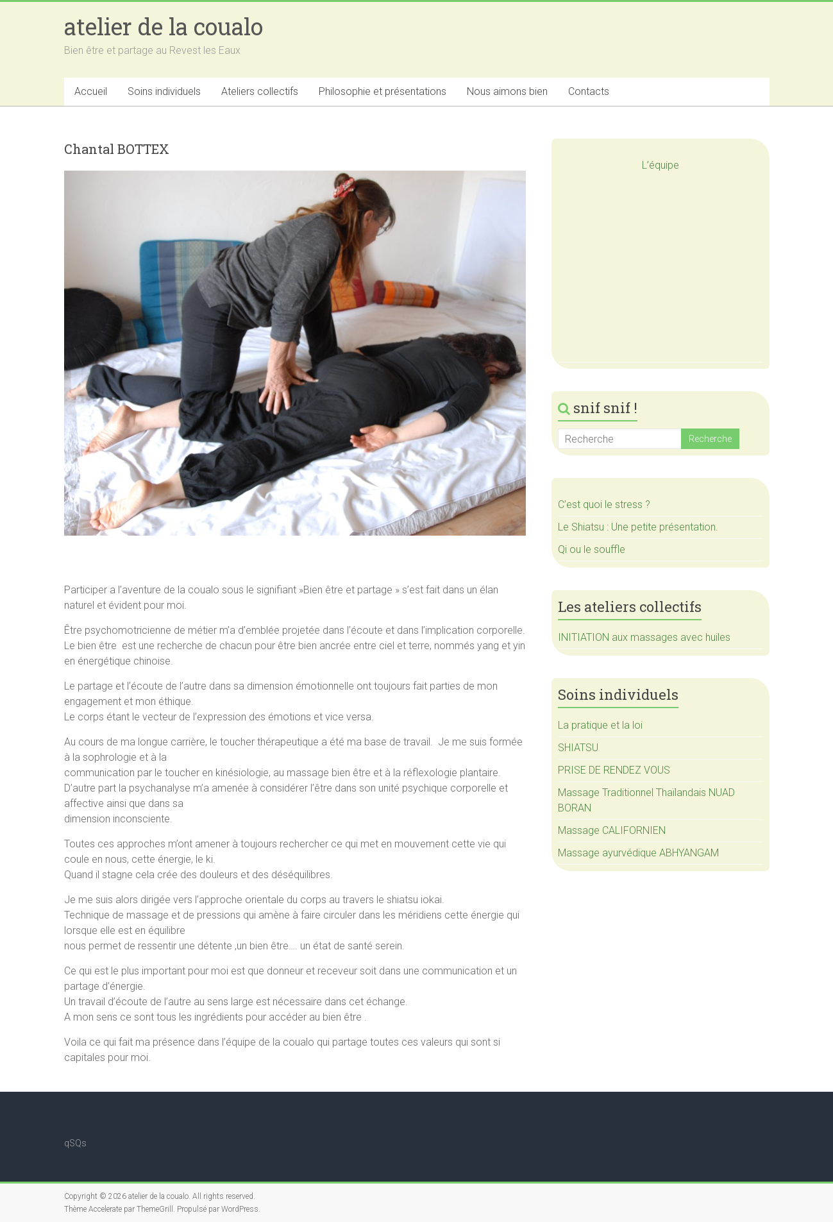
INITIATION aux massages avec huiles (644, 637)
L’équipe (660, 165)
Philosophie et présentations (382, 91)
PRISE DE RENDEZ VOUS (614, 770)
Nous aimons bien (507, 91)
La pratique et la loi (600, 725)
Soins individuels (164, 91)
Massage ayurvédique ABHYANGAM (638, 853)
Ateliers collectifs (259, 91)
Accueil (90, 91)
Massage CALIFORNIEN (612, 830)
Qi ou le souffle (591, 549)
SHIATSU (578, 748)
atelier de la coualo (163, 26)
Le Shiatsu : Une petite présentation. (638, 527)
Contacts (588, 91)
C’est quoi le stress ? (604, 504)
